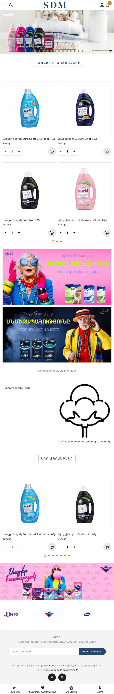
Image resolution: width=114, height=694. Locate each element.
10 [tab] (67, 51)
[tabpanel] (57, 32)
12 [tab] (75, 51)
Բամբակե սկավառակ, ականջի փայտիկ (84, 441)
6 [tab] (51, 51)
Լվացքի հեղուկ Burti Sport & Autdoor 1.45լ (29, 138)
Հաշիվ (100, 689)
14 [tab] (82, 51)
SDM (51, 665)
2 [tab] (35, 51)
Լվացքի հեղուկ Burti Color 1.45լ (77, 138)
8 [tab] (59, 51)
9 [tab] (63, 51)
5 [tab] (47, 51)
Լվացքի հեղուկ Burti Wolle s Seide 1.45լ (82, 220)
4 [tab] (43, 51)
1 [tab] (31, 51)
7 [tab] (55, 51)
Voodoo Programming (64, 669)
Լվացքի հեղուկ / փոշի (17, 388)
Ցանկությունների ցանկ (43, 689)
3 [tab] (39, 51)
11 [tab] (71, 51)
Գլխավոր (14, 689)
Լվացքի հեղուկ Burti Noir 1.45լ (21, 220)
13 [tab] (78, 51)
